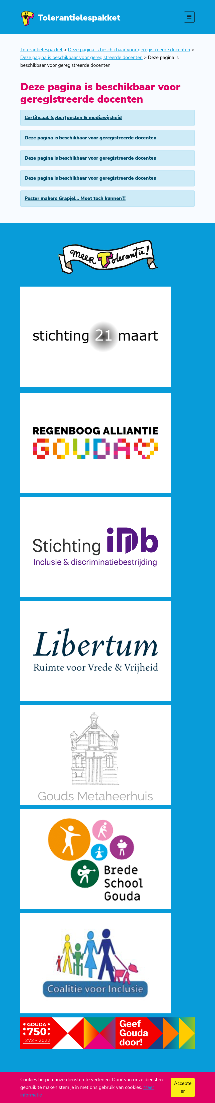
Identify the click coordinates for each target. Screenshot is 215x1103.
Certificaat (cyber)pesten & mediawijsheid (73, 117)
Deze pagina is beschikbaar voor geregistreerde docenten (91, 138)
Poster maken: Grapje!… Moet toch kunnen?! (75, 198)
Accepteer (182, 1087)
